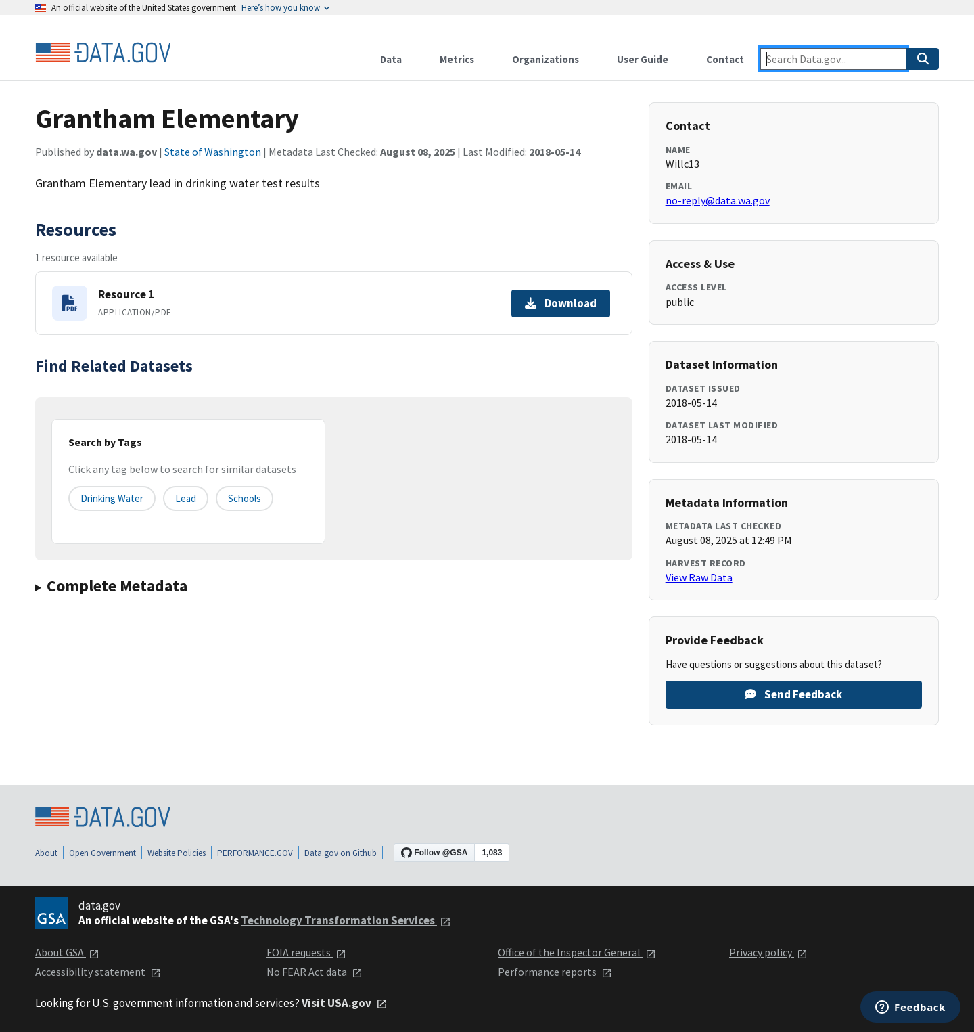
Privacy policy (768, 952)
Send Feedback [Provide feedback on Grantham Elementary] (793, 694)
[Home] (102, 53)
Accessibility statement (98, 972)
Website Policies (176, 853)
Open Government (102, 853)
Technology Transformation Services (346, 920)
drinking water (111, 498)
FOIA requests (306, 952)
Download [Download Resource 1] (561, 303)
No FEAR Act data (314, 972)
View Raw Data (699, 577)
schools (244, 498)
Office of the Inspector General (577, 952)
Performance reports (555, 972)
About (46, 853)
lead (185, 498)
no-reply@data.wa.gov (718, 200)
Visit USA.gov (345, 1002)
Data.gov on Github (340, 853)
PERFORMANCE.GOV (255, 853)
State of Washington (212, 151)
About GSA (67, 952)
